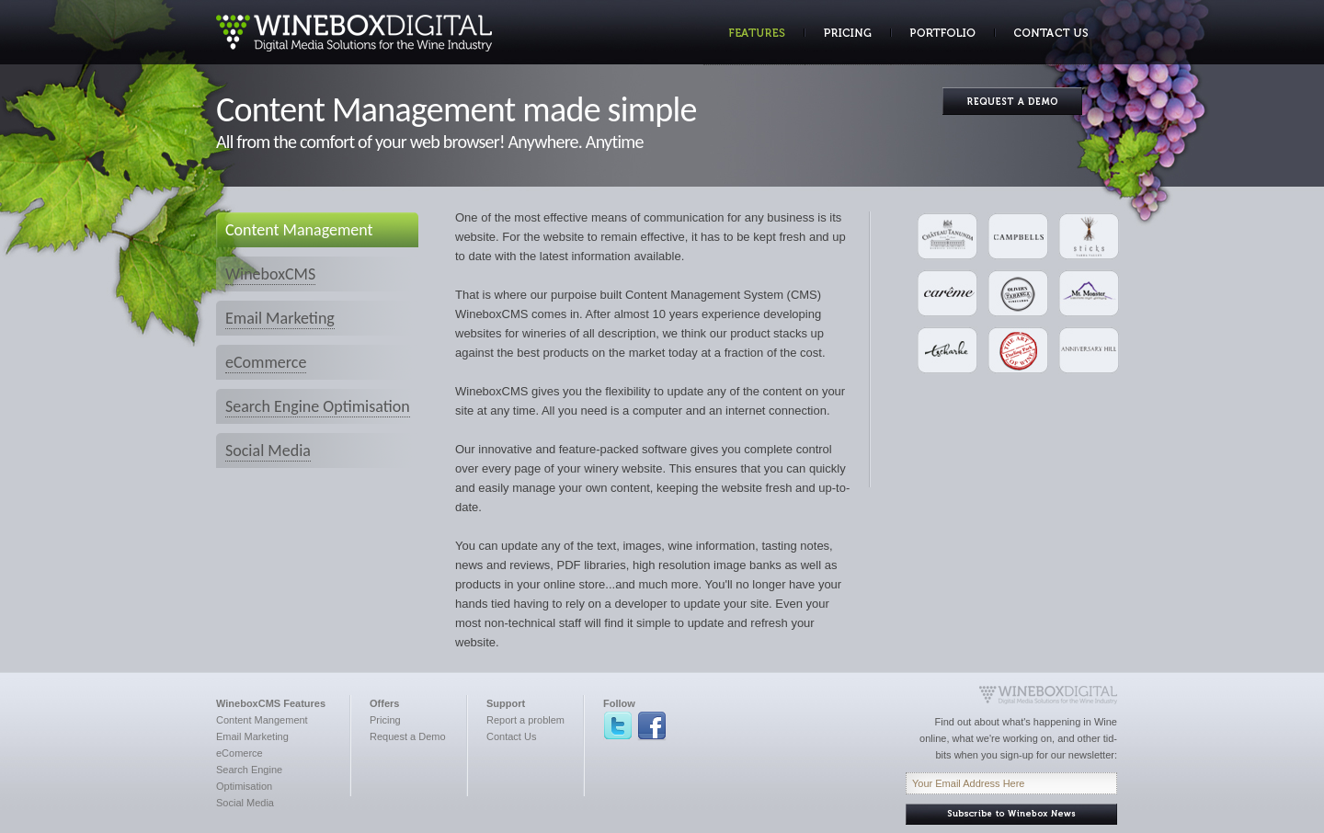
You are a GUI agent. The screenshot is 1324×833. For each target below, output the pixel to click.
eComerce (239, 753)
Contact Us (511, 736)
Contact (1041, 32)
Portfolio (943, 32)
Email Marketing (280, 318)
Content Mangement (262, 719)
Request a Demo (408, 736)
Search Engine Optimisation (317, 406)
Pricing (848, 32)
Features (754, 32)
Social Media (268, 450)
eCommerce (265, 362)
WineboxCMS (270, 274)
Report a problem (525, 719)
